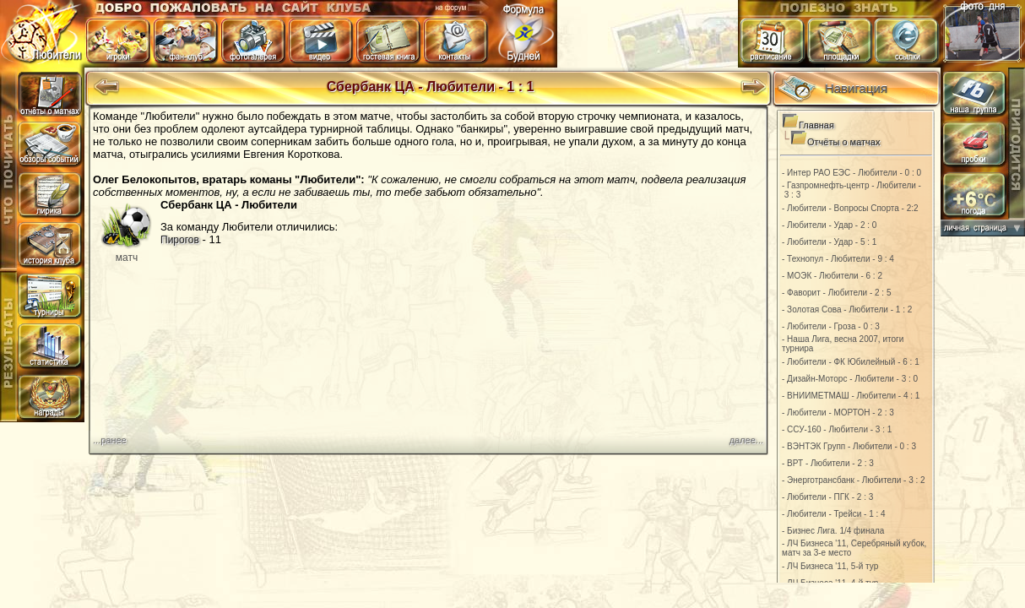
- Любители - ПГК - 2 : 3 (827, 497)
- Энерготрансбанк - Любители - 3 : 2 (853, 480)
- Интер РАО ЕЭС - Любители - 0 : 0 (851, 172)
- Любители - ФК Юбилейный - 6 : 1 (850, 361)
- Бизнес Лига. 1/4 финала (833, 530)
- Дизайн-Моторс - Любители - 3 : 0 (850, 378)
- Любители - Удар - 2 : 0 (829, 225)
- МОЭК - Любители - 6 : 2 (832, 275)
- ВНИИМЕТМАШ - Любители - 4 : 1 (850, 395)
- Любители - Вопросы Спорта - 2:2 (850, 208)
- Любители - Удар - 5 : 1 (829, 242)
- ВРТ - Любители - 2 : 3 (828, 463)
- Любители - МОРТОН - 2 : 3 (838, 412)
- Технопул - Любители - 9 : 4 (838, 258)
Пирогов (179, 240)
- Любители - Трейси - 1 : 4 (834, 513)
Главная (816, 125)
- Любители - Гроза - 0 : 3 (831, 326)
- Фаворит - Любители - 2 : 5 (837, 292)
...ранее (110, 440)
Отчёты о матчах (843, 142)
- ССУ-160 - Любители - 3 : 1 (837, 429)
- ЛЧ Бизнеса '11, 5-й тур (830, 566)
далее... (746, 440)
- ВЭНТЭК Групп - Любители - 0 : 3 (849, 446)
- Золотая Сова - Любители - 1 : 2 (847, 309)
